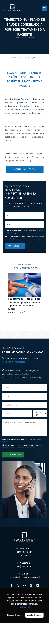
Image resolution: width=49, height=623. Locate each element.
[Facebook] (11, 585)
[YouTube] (24, 585)
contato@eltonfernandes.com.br (24, 577)
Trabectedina (17, 73)
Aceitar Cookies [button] (34, 615)
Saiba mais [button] (24, 607)
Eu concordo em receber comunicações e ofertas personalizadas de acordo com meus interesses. (24, 237)
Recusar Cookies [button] (15, 615)
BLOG (24, 37)
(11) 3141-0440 (24, 552)
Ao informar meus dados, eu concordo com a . (24, 232)
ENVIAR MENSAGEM (13, 454)
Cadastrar (16, 246)
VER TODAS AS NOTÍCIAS (33, 324)
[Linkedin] (37, 585)
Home (17, 37)
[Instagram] (31, 585)
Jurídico (31, 37)
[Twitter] (18, 585)
